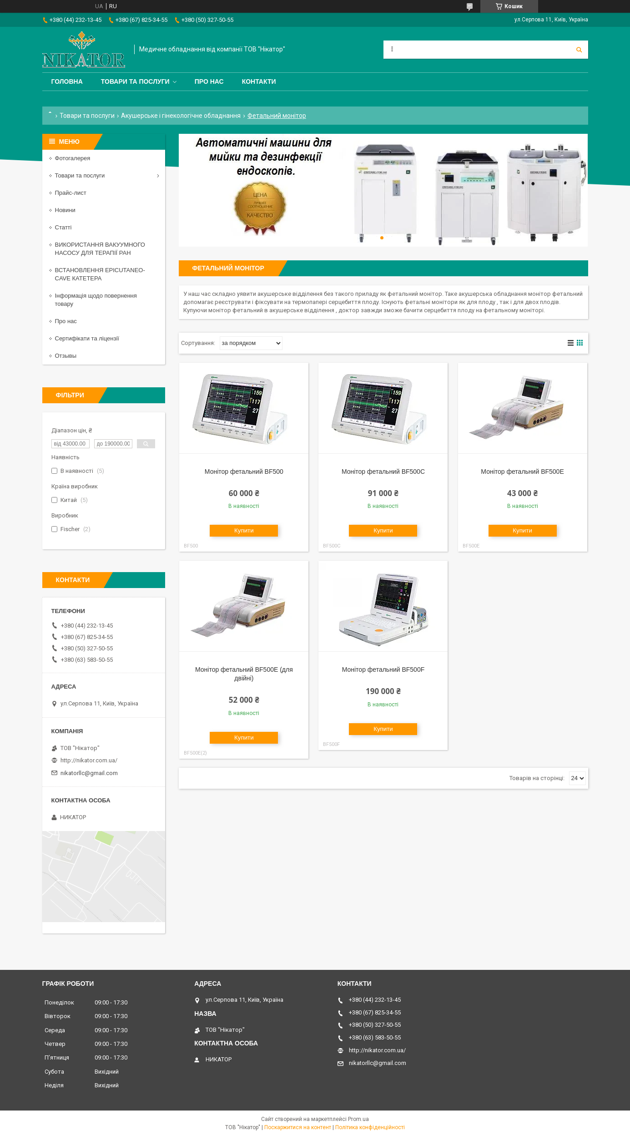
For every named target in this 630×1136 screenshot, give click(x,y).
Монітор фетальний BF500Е (522, 471)
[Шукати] (579, 50)
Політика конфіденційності (370, 1127)
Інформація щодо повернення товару (96, 299)
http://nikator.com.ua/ (88, 760)
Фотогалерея (73, 158)
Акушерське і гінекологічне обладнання (181, 115)
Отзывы (66, 355)
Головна (67, 81)
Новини (65, 210)
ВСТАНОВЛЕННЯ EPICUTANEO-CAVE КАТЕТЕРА (100, 274)
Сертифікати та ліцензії (87, 338)
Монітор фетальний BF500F (383, 669)
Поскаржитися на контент (297, 1127)
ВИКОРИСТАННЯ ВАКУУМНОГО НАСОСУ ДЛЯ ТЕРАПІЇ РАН (100, 248)
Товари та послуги (135, 81)
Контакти (259, 81)
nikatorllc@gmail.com (89, 773)
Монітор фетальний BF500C (383, 471)
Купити (244, 530)
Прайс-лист (70, 192)
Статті (63, 227)
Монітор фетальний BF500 (244, 471)
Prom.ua (358, 1119)
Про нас (209, 81)
